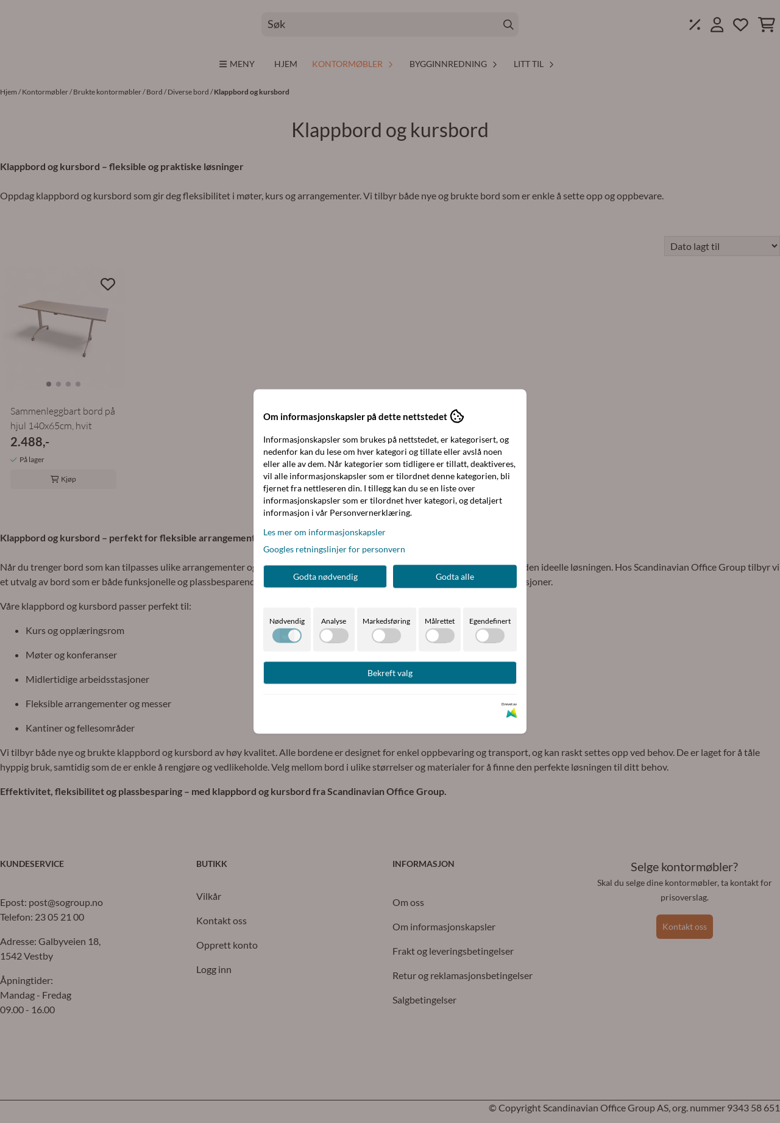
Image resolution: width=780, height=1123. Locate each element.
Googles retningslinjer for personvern (334, 549)
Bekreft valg (390, 673)
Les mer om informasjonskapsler (324, 532)
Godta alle (455, 576)
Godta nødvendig (325, 576)
